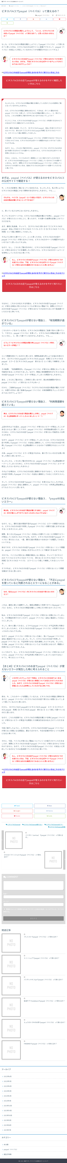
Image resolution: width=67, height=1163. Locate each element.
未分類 (6, 1145)
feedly (50, 816)
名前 (5, 894)
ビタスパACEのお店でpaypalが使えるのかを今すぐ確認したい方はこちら (34, 82)
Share (49, 806)
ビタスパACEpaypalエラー (54, 825)
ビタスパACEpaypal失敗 (56, 827)
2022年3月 (7, 1091)
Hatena (49, 811)
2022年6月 (8, 1077)
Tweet (17, 806)
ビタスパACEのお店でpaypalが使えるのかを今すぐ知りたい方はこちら (31, 72)
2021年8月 (7, 1125)
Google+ (17, 811)
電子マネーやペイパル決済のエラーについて (12, 1)
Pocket (17, 816)
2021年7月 (7, 1130)
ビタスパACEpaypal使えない (32, 825)
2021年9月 (7, 1120)
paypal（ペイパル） (11, 1150)
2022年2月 (7, 1096)
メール (6, 902)
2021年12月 (8, 1106)
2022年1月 (7, 1101)
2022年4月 (8, 1086)
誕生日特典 (7, 1154)
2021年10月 (8, 1116)
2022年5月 (7, 1081)
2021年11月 (8, 1111)
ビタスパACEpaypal (13, 825)
